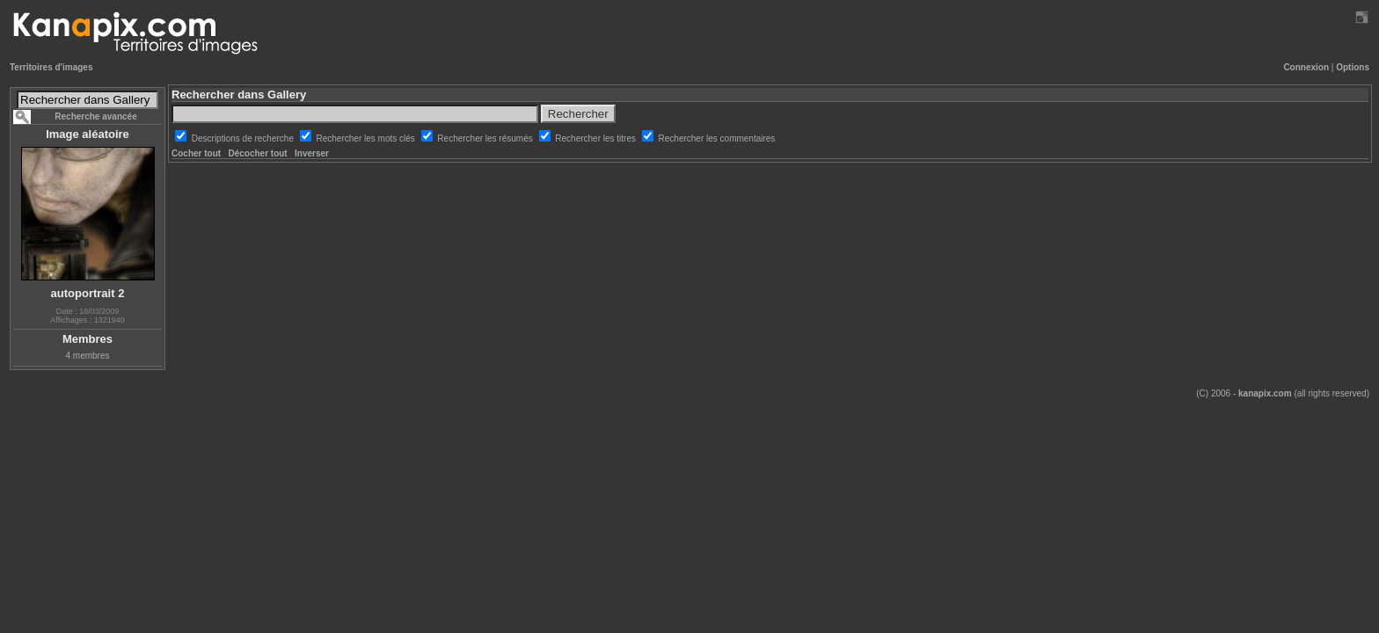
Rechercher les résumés (486, 138)
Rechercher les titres (596, 138)
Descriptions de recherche (244, 138)
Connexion (1306, 67)
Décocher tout (257, 153)
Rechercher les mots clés (367, 138)
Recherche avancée (95, 116)
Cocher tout (196, 153)
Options (1352, 67)
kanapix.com (1265, 393)
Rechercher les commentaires (717, 138)
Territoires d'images (51, 67)
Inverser (312, 153)
